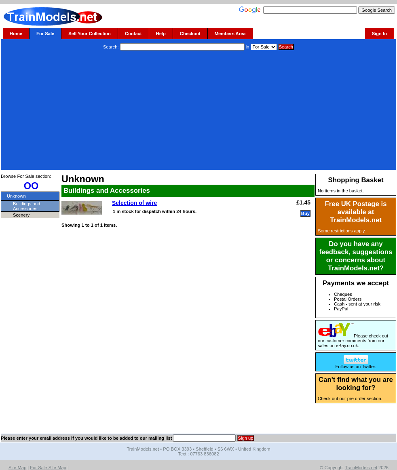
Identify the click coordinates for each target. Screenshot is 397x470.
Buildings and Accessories (26, 206)
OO (31, 186)
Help (161, 33)
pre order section (364, 398)
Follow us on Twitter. (355, 364)
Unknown (16, 196)
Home (16, 33)
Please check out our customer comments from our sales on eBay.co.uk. (353, 340)
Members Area (230, 33)
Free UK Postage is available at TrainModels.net (356, 212)
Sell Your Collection (89, 33)
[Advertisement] (198, 111)
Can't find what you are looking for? (356, 384)
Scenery (21, 215)
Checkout (190, 33)
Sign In (379, 33)
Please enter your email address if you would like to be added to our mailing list (86, 438)
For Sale (45, 33)
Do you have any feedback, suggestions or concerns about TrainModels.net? (356, 256)
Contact (133, 33)
